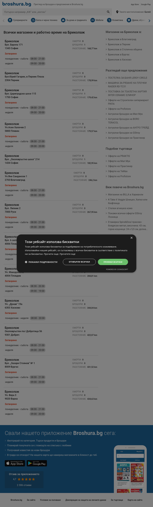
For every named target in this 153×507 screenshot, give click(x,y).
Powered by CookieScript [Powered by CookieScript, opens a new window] (117, 269)
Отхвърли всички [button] (77, 261)
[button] (41, 262)
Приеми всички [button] (112, 261)
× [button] (131, 238)
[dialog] (76, 253)
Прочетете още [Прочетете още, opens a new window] (68, 253)
